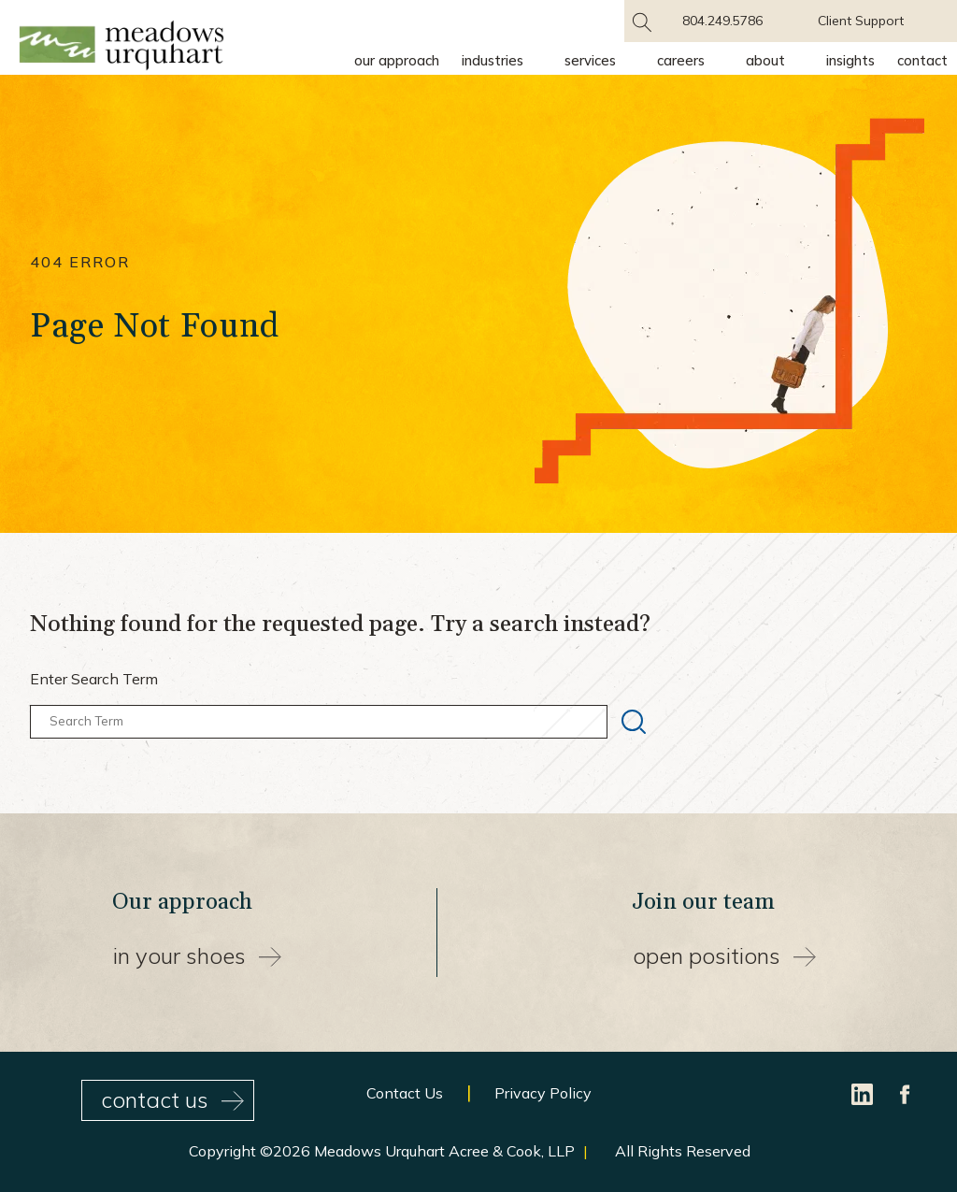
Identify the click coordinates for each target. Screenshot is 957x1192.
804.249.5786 (722, 20)
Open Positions (724, 955)
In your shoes (197, 955)
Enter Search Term (94, 678)
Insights (850, 60)
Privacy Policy (543, 1093)
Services (590, 60)
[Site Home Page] (121, 49)
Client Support (861, 20)
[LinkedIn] (864, 1093)
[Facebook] (906, 1093)
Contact (922, 60)
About (765, 60)
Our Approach (396, 60)
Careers (681, 60)
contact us (172, 1099)
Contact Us (404, 1093)
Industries (492, 60)
